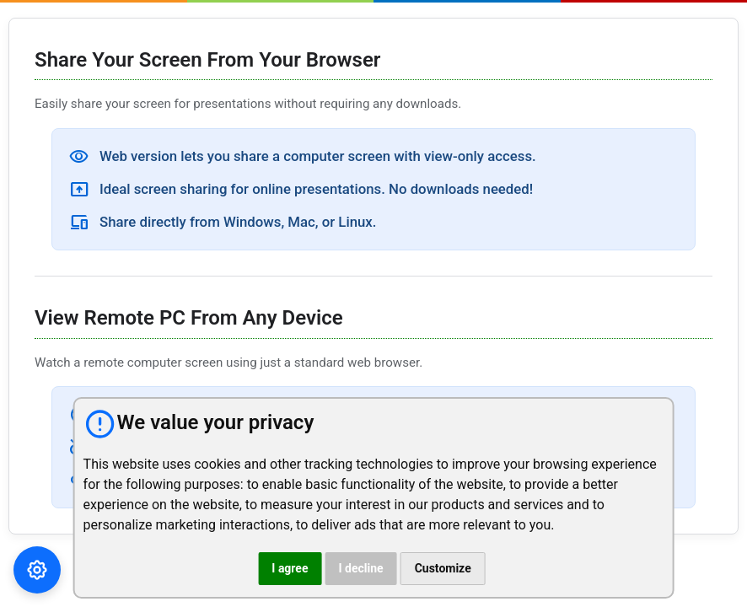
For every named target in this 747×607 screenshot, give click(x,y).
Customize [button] (443, 568)
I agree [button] (289, 568)
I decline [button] (360, 568)
